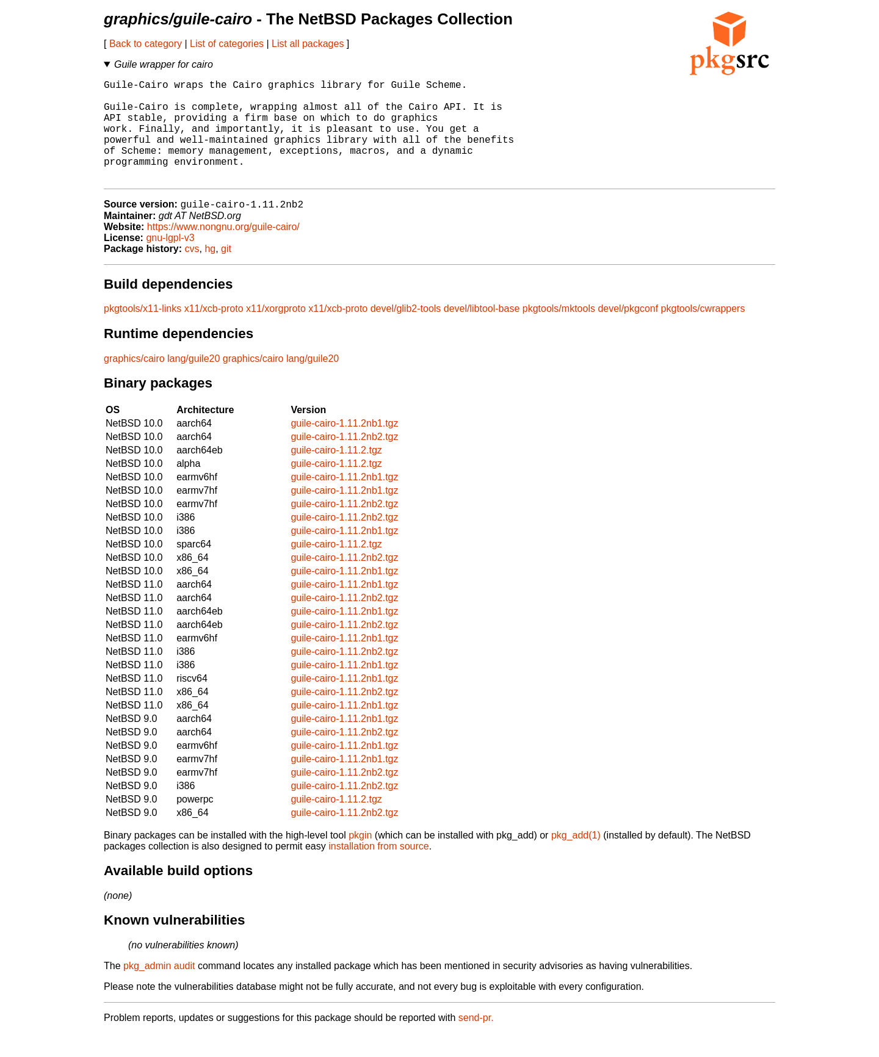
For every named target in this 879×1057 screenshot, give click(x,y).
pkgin (360, 859)
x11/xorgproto (276, 332)
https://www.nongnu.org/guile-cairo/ (223, 250)
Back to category (145, 43)
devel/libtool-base (482, 332)
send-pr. (476, 1041)
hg (209, 272)
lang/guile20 (193, 382)
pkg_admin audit (159, 989)
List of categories (227, 43)
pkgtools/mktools (559, 332)
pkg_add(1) (576, 859)
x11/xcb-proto (214, 332)
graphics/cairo (134, 382)
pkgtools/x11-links (142, 332)
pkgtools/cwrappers (703, 332)
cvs (192, 272)
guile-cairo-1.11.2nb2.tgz (344, 460)
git (226, 272)
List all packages (308, 43)
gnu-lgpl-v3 (170, 261)
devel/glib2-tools (406, 332)
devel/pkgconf (628, 332)
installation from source (378, 870)
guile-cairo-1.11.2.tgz (336, 474)
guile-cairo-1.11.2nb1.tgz (344, 447)
